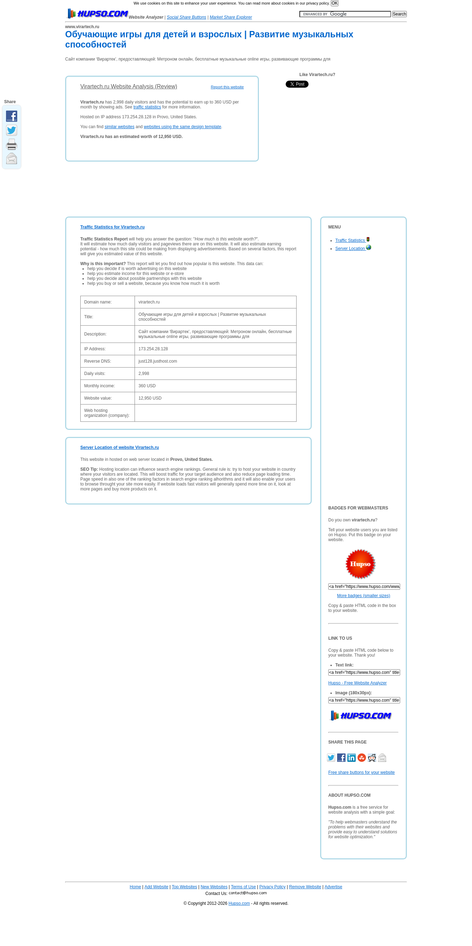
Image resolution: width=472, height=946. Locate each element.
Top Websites (184, 886)
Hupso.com (239, 903)
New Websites (213, 886)
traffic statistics (147, 107)
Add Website (156, 886)
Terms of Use (243, 886)
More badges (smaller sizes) (363, 595)
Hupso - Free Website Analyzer (357, 683)
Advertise (333, 886)
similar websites (120, 126)
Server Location (353, 248)
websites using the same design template (182, 126)
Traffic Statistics (352, 240)
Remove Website (305, 886)
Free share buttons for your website (361, 772)
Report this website (227, 87)
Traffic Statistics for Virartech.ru (112, 227)
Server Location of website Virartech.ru (119, 447)
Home (135, 886)
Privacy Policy (272, 886)
